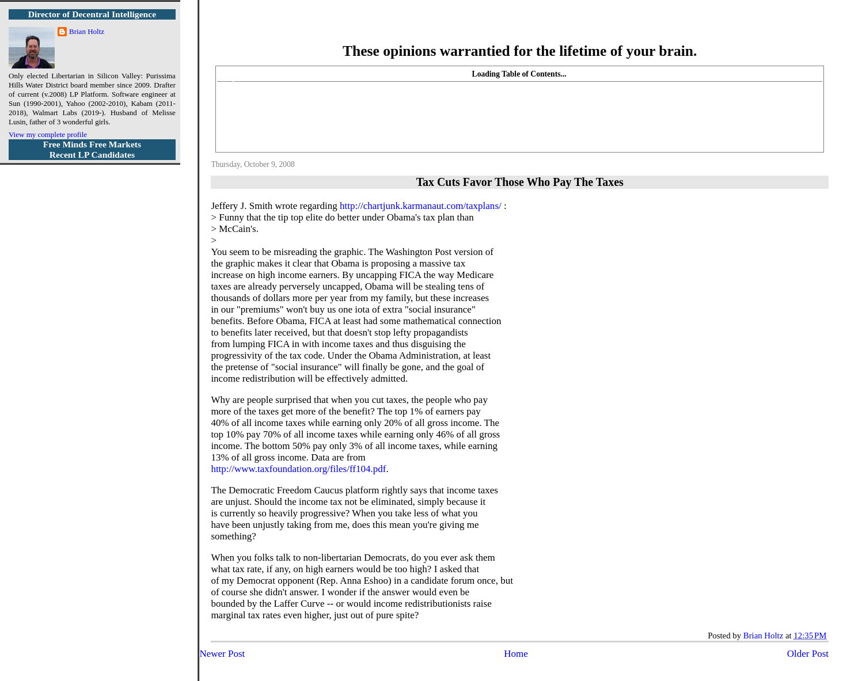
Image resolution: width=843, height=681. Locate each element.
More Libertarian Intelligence (519, 28)
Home (516, 653)
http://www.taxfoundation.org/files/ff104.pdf (298, 468)
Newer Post (222, 653)
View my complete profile (48, 134)
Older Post (808, 653)
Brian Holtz (86, 31)
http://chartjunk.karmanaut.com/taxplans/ (421, 205)
